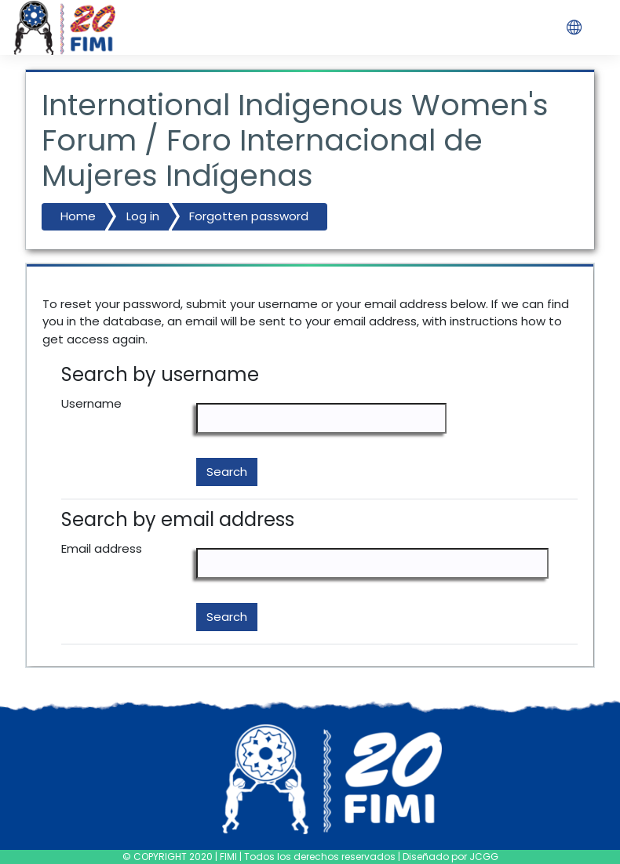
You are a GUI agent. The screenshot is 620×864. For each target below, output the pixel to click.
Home (78, 216)
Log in (142, 216)
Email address (101, 548)
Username (91, 403)
